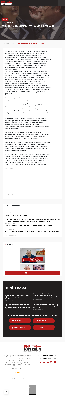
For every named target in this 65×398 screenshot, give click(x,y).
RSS (18, 372)
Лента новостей (12, 206)
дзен (39, 327)
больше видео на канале (32, 273)
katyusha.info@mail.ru (48, 355)
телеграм (16, 320)
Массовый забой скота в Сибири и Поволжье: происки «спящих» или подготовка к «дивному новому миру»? (45, 295)
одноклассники (18, 328)
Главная (6, 43)
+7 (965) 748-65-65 (49, 359)
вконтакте (41, 320)
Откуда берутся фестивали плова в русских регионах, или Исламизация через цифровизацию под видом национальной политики (17, 296)
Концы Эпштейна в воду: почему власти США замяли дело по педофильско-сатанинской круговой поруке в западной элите (17, 306)
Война (5, 19)
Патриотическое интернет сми (32, 351)
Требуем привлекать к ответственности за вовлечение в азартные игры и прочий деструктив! (45, 306)
